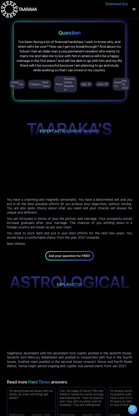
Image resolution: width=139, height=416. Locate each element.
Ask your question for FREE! (69, 256)
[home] (19, 9)
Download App (117, 4)
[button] (134, 9)
